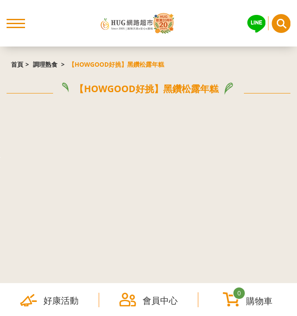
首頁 (17, 64)
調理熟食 (46, 64)
